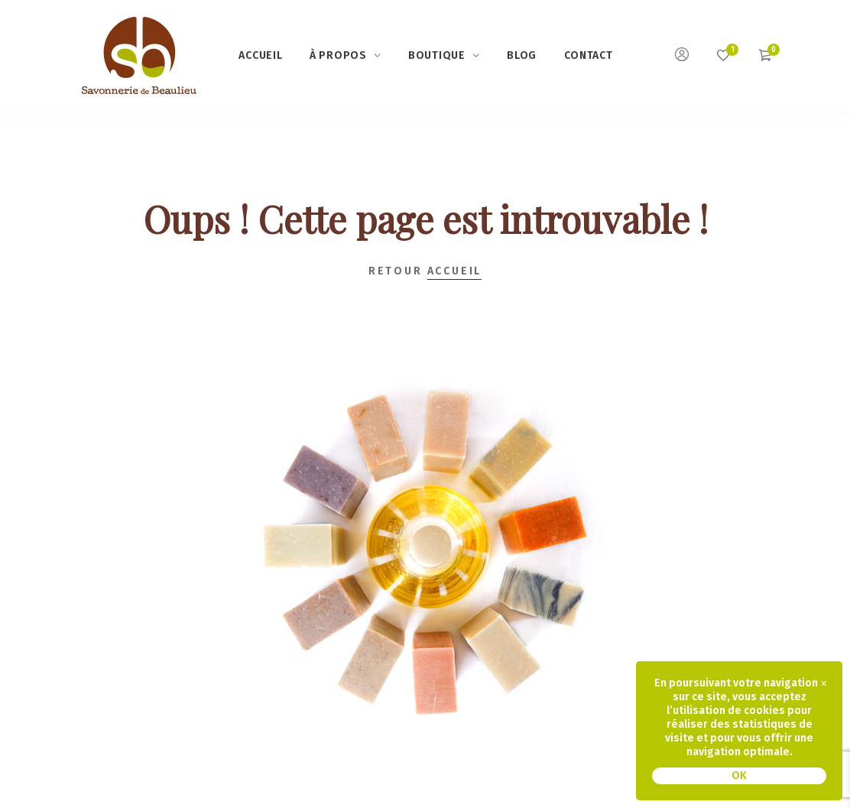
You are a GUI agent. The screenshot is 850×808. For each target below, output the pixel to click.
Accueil (260, 55)
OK (739, 775)
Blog (522, 55)
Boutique (437, 55)
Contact (588, 55)
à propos (338, 55)
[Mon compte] (682, 56)
